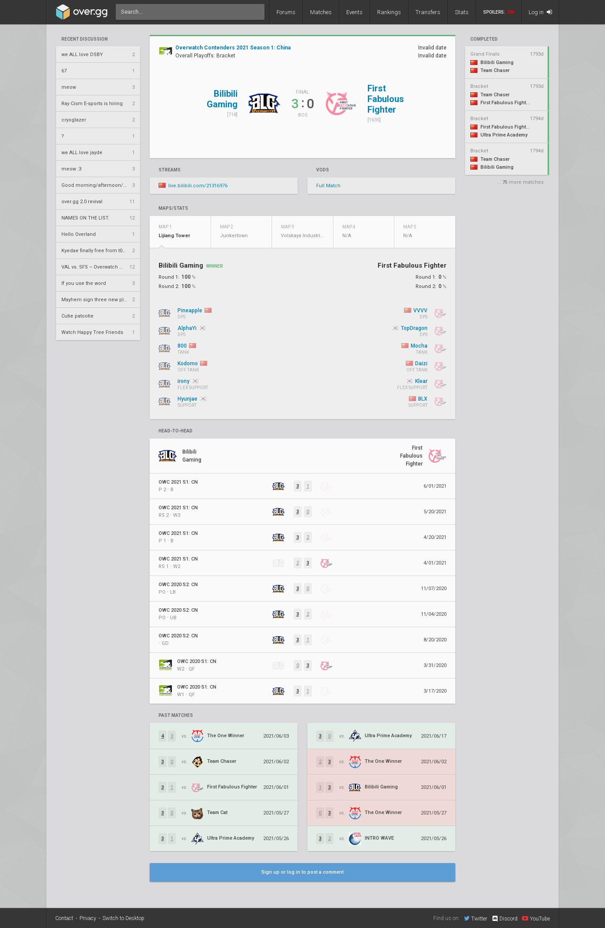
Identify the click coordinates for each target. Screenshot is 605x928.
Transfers (428, 12)
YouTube (536, 918)
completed (484, 39)
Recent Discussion (84, 39)
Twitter (475, 918)
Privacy (87, 918)
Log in (540, 12)
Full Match (328, 186)
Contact (64, 918)
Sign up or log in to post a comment (302, 872)
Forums (285, 12)
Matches (321, 12)
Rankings (389, 12)
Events (354, 12)
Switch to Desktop (123, 918)
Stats (462, 12)
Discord (505, 918)
